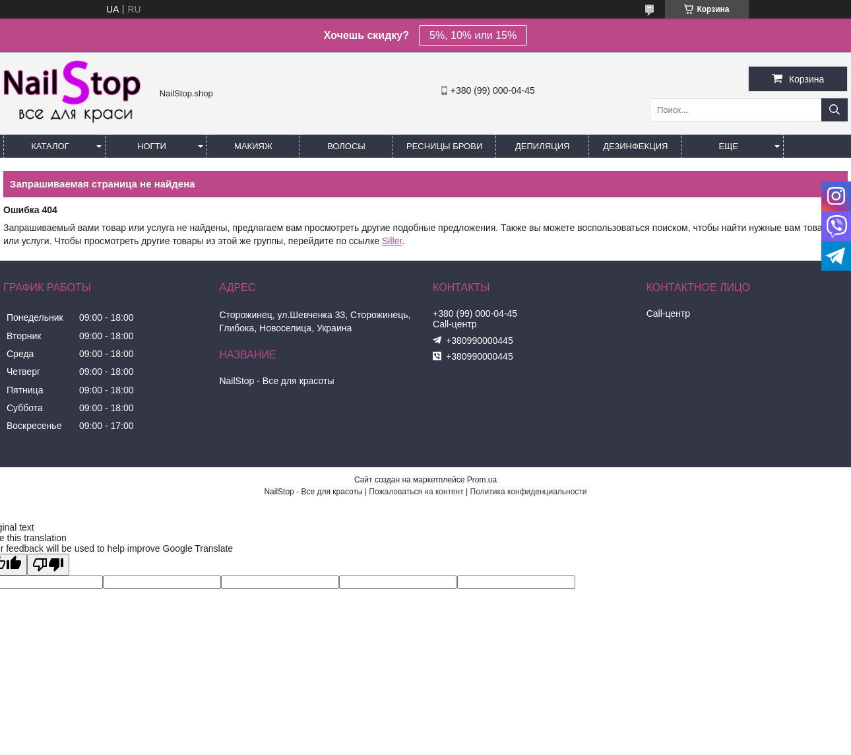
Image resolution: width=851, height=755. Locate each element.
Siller (392, 241)
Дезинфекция (635, 146)
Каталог (50, 146)
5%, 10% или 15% (473, 35)
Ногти (151, 146)
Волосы (346, 146)
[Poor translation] (48, 564)
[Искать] (834, 109)
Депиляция (542, 146)
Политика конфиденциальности (528, 491)
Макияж (253, 146)
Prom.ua (482, 479)
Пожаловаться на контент (416, 491)
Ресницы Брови (444, 146)
